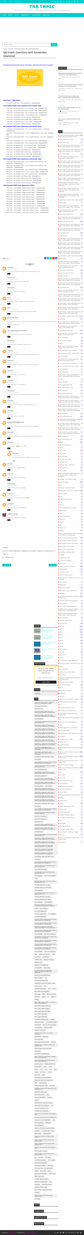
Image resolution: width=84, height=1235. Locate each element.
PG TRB (62, 652)
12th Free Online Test (66, 273)
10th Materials (64, 154)
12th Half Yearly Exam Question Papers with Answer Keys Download (69, 283)
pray (61, 666)
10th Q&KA (63, 203)
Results (62, 696)
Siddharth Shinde (12, 514)
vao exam (63, 842)
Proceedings (64, 669)
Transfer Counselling (66, 817)
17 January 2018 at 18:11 (13, 362)
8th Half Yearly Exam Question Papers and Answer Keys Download (69, 397)
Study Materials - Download (68, 727)
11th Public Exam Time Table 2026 (71, 256)
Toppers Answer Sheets (67, 815)
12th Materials (64, 287)
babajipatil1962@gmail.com (15, 422)
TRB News (63, 823)
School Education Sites (67, 707)
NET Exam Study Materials (68, 606)
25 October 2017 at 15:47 (13, 309)
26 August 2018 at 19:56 (13, 412)
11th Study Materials (66, 270)
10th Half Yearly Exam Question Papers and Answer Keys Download (69, 146)
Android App (63, 456)
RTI (61, 705)
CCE (61, 485)
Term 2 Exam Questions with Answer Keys (45, 1148)
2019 (61, 343)
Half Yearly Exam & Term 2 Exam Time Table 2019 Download (69, 534)
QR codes (63, 675)
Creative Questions (66, 499)
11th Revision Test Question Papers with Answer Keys (68, 266)
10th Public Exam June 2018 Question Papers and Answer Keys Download (69, 184)
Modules (62, 593)
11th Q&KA (63, 258)
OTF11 (61, 629)
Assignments (64, 468)
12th (16, 15)
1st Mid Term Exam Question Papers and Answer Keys (68, 334)
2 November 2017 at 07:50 (13, 332)
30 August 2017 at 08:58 (13, 269)
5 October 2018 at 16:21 (13, 423)
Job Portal (63, 563)
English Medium (65, 516)
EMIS (61, 513)
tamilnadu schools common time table (44, 1137)
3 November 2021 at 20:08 (13, 443)
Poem (61, 657)
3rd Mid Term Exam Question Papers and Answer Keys (68, 359)
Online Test (63, 623)
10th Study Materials (66, 214)
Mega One (63, 585)
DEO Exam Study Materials (68, 508)
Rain (61, 687)
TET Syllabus (64, 783)
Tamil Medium (64, 745)
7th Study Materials (66, 393)
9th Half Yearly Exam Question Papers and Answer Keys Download (69, 424)
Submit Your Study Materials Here (70, 733)
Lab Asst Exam (64, 572)
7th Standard (64, 390)
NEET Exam (63, 603)
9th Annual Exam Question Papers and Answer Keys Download (70, 420)
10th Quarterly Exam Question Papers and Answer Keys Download (69, 206)
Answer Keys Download (67, 465)
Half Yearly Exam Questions (69, 538)
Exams (10, 15)
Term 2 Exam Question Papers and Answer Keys (44, 1144)
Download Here (36, 103)
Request (62, 693)
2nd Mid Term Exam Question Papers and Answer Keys (68, 347)
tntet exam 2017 (65, 812)
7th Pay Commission (66, 387)
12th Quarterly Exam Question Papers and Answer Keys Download (69, 322)
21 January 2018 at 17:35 (13, 372)
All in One (63, 450)
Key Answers (64, 569)
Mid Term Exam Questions (68, 590)
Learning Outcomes (66, 575)
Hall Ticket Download (66, 549)
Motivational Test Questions (69, 600)
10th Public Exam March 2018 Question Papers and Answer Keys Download (69, 196)
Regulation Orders (66, 690)
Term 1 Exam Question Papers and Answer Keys (44, 1140)
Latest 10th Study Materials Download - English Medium (48, 637)
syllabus (62, 736)
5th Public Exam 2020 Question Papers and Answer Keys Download (69, 375)
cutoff (62, 505)
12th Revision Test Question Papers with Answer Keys (68, 326)
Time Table (63, 792)
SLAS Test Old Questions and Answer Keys (68, 714)
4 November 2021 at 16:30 (18, 455)
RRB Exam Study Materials (68, 702)
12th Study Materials (66, 330)
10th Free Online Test (67, 139)
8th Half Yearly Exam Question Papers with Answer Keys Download (69, 401)
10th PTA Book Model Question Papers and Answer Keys (68, 157)
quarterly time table (66, 682)
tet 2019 (62, 775)
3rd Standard (64, 369)
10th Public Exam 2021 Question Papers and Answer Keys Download (69, 166)
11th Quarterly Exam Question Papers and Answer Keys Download (69, 262)
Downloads (25, 15)
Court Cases (63, 493)
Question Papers (65, 685)
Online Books (64, 617)
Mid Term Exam (65, 587)
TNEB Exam (63, 800)
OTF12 (61, 632)
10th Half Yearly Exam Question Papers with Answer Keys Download (69, 150)
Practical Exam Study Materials (70, 663)
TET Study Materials (66, 780)
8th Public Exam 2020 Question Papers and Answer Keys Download (69, 405)
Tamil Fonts (63, 742)
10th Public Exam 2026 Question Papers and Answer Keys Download (69, 179)
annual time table (66, 459)
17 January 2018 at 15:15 (13, 352)
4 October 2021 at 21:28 (13, 433)
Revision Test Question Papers (69, 699)
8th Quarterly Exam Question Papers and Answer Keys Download (69, 409)
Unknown (10, 267)
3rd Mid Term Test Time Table (69, 366)
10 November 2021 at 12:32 (13, 495)
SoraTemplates (12, 1232)
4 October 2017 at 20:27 (13, 289)
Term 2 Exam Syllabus (67, 765)
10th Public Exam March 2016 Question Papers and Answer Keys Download (69, 190)
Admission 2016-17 (66, 445)
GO (60, 525)
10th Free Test (64, 142)
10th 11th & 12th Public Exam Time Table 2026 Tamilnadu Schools (70, 136)
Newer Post (7, 565)
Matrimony (18, 1)
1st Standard (64, 337)
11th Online (63, 236)
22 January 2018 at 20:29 (13, 392)
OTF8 (61, 640)
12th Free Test (64, 276)
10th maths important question (17, 330)
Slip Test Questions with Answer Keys (46, 1117)
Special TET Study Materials (68, 722)
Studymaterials (65, 730)
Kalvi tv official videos (67, 566)
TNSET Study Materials (67, 806)
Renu (9, 298)
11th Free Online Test (66, 221)
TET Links (63, 778)
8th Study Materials (66, 416)
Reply (9, 273)
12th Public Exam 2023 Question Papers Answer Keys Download (69, 308)
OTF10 (62, 626)
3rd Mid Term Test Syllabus (68, 363)
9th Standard (64, 436)
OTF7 (61, 637)
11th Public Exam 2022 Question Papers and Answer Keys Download (69, 248)
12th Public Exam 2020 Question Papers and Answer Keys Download (69, 295)
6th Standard (64, 382)
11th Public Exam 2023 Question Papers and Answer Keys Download (69, 252)
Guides (62, 530)
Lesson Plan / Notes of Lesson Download (44, 1033)
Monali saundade (12, 318)
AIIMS (61, 448)
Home (4, 1)
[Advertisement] (42, 29)
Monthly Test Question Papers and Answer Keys (45, 1045)
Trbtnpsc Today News (66, 829)
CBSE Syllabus (64, 482)
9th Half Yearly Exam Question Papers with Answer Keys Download (69, 428)
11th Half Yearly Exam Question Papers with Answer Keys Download (69, 229)
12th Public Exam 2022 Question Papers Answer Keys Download (69, 304)
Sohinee (9, 464)
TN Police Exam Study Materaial (70, 795)
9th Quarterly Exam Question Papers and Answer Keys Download (69, 432)
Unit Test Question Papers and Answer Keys (43, 1196)
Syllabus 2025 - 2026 (66, 739)
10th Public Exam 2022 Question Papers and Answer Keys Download (69, 170)
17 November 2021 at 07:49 (13, 505)
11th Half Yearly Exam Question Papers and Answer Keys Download (69, 225)
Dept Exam (63, 510)
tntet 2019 (63, 809)
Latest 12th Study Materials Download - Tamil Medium (48, 657)
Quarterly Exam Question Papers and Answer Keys (45, 1089)
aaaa (61, 442)
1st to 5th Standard (66, 340)
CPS (61, 496)
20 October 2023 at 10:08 (13, 515)
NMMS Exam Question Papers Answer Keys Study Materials (68, 609)
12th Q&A (62, 319)
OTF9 (61, 643)
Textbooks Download (66, 786)
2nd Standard (64, 356)
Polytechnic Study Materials (69, 660)
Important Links (65, 557)
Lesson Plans (36, 15)
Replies (10, 451)
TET (61, 772)
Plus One (62, 655)
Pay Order (63, 649)
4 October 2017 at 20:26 (13, 279)
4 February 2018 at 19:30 (13, 402)
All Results (63, 453)
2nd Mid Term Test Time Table (69, 353)
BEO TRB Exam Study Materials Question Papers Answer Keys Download (68, 475)
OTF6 (61, 635)
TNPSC (62, 803)
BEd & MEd (63, 470)
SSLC (61, 725)
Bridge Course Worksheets (68, 479)
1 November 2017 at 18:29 (13, 319)
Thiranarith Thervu (66, 789)
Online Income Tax (66, 620)
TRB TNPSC (42, 6)
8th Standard (64, 413)
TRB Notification (65, 826)
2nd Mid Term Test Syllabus (68, 350)
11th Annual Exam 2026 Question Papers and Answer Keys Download (69, 218)
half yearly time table (67, 546)
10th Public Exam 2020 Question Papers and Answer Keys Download (69, 161)
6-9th (61, 379)
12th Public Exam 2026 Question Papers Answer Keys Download (69, 312)
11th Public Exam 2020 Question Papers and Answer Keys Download (69, 243)
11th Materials (64, 233)
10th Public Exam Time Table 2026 (71, 200)
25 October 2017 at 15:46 (13, 299)
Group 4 (62, 527)
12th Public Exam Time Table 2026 (71, 316)
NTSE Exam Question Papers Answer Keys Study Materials (68, 614)
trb (61, 820)
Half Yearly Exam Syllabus (68, 540)
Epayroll (62, 519)
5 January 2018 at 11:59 (13, 342)
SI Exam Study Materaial (67, 710)
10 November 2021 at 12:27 (13, 475)
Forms (10, 1)
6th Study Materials (66, 385)
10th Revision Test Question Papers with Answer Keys (68, 210)
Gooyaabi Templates (30, 1232)
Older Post (53, 565)
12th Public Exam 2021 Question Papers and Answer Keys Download (69, 299)
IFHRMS (62, 555)
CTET (61, 502)
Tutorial (62, 835)
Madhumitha (11, 484)
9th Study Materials (66, 439)
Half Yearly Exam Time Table (69, 543)
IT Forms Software (66, 560)
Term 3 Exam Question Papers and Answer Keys (44, 1154)
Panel (62, 646)
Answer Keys (64, 462)
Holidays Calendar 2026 (67, 552)
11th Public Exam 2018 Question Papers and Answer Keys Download (69, 239)
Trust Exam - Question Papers (69, 832)
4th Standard (64, 372)
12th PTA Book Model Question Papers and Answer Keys (68, 291)
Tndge (62, 798)
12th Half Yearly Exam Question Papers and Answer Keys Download (69, 279)
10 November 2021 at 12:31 (13, 485)
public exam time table (67, 672)
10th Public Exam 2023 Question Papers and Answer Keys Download (69, 174)
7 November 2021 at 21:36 (13, 465)
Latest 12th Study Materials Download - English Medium (48, 630)
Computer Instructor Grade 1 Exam (71, 490)
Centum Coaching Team (67, 488)
